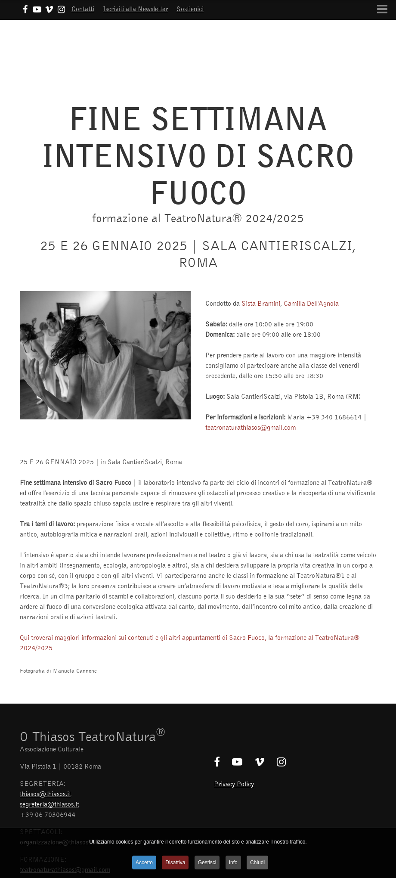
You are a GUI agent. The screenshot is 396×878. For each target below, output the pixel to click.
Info (233, 862)
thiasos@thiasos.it (45, 793)
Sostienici (190, 8)
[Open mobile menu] (382, 9)
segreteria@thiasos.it (49, 804)
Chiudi (257, 862)
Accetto (144, 862)
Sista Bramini (260, 303)
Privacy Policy (234, 783)
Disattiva (175, 862)
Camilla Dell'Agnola (311, 303)
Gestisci (207, 862)
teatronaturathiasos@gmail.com (250, 427)
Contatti (82, 8)
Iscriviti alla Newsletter (135, 8)
